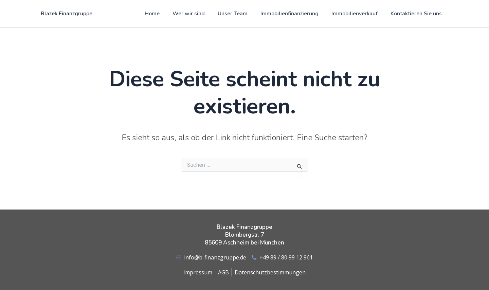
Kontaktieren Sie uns (417, 13)
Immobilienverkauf (357, 13)
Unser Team (240, 13)
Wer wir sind (198, 13)
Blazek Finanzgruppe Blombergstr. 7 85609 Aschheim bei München (244, 235)
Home (163, 13)
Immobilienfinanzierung (295, 13)
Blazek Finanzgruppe (66, 13)
